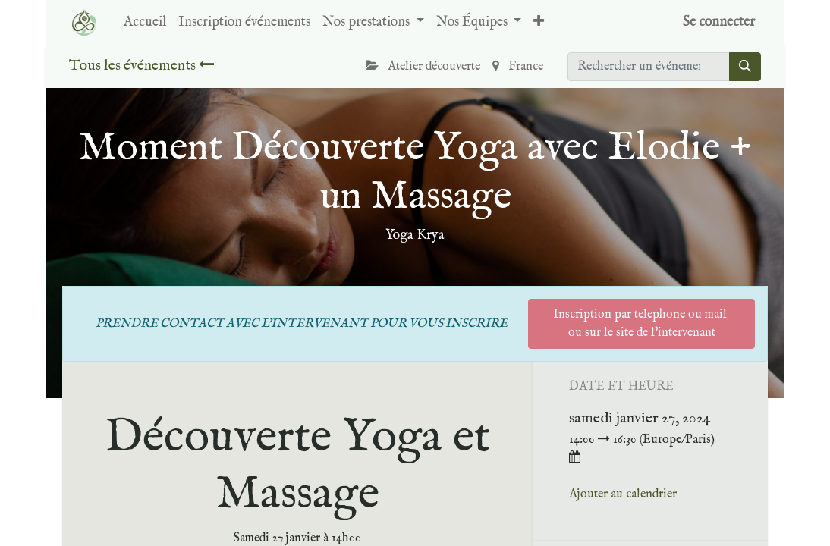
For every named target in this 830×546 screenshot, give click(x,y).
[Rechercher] (745, 66)
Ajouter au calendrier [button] (623, 494)
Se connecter (719, 22)
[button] (538, 22)
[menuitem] (145, 22)
